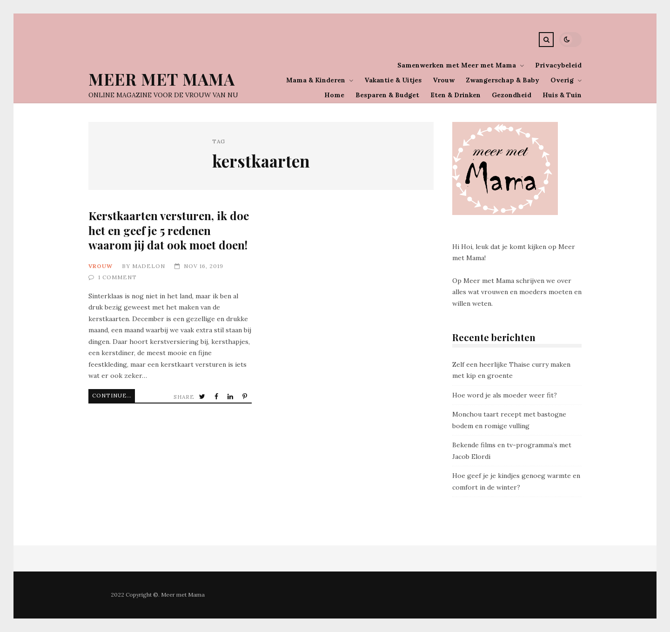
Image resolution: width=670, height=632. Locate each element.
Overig (562, 80)
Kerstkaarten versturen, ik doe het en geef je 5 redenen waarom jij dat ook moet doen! (168, 230)
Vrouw (444, 80)
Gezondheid (511, 95)
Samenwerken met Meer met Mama (456, 65)
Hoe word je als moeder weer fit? (504, 395)
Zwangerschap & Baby (502, 80)
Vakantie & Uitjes (393, 80)
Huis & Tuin (562, 95)
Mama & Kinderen (315, 80)
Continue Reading (113, 395)
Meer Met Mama (161, 79)
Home (334, 95)
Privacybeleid (558, 65)
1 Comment (117, 277)
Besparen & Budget (387, 95)
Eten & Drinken (455, 95)
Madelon (148, 265)
